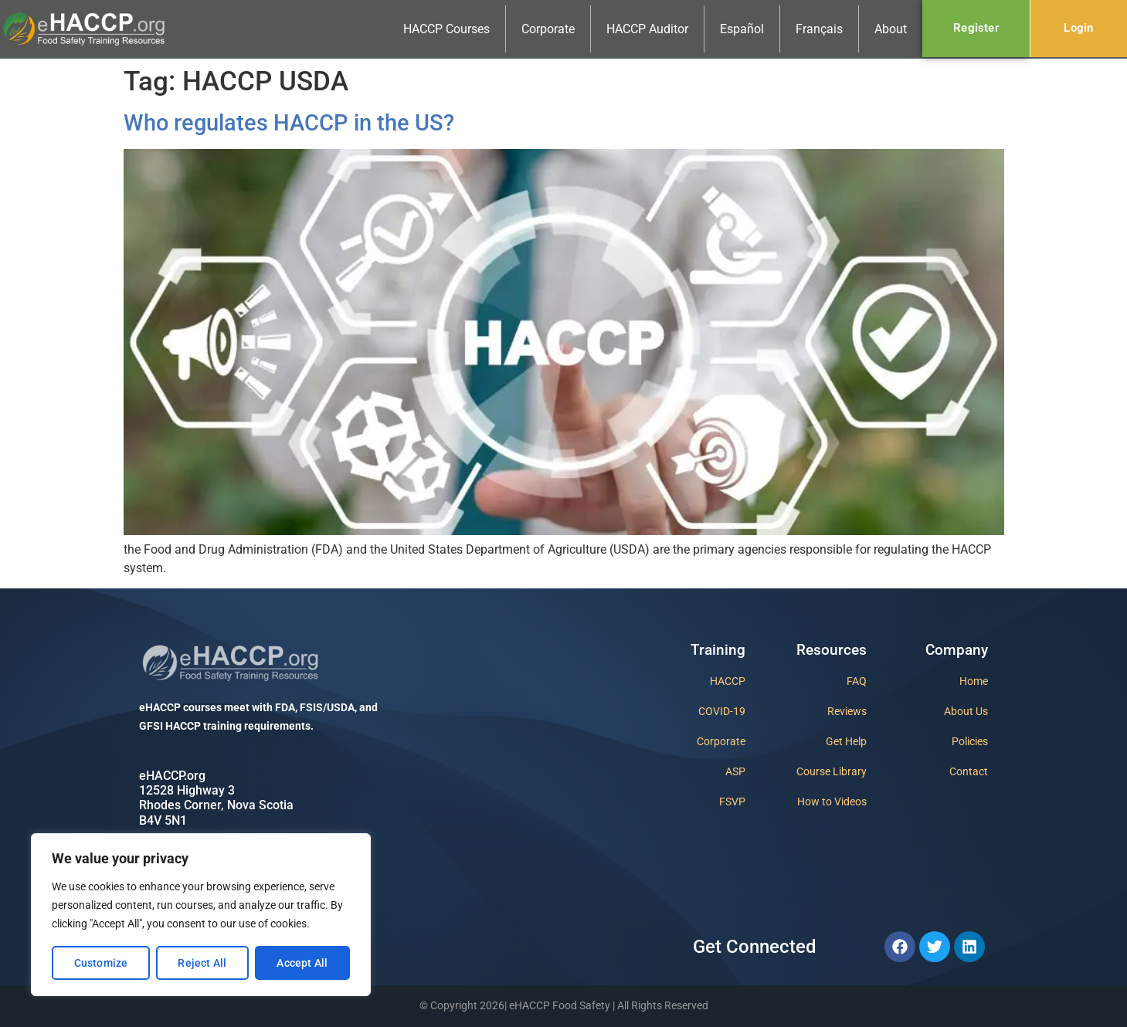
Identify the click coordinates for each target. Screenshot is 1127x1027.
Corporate (548, 29)
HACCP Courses (446, 29)
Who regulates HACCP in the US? (289, 123)
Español (742, 29)
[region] (201, 915)
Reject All (202, 963)
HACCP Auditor (647, 29)
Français (819, 29)
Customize (101, 963)
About (890, 29)
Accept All (302, 963)
